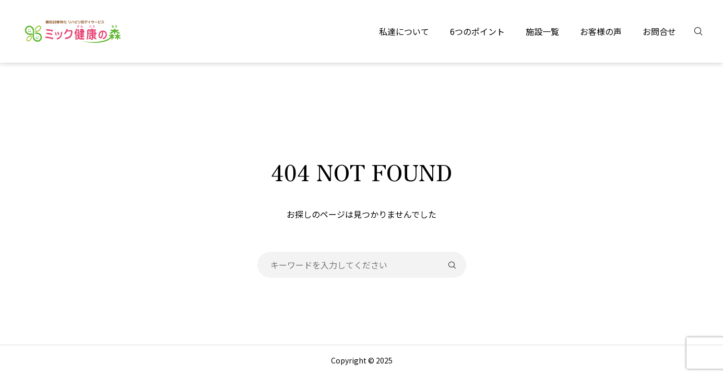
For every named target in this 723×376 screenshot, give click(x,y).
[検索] (704, 31)
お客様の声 (601, 31)
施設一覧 (542, 31)
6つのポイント (477, 31)
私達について (404, 31)
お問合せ (659, 31)
